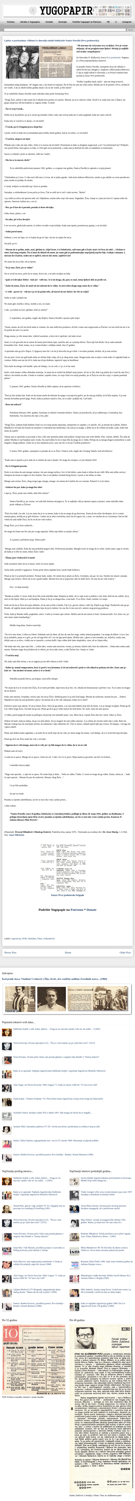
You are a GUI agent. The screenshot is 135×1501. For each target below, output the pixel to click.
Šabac (39, 938)
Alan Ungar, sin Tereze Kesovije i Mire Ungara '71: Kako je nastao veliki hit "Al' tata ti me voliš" (55, 1085)
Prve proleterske (114, 57)
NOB (24, 938)
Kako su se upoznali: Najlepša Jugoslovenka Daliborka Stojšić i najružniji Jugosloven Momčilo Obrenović (59, 1071)
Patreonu (77, 909)
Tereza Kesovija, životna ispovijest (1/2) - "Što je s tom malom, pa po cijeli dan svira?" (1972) (54, 1043)
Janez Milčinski (16, 835)
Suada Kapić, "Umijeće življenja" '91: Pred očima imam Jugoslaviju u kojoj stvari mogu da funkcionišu (58, 1099)
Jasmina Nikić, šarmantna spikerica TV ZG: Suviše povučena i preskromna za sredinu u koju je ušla (56, 1126)
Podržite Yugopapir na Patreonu (87, 22)
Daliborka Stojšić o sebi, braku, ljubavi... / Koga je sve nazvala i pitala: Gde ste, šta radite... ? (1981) (56, 1029)
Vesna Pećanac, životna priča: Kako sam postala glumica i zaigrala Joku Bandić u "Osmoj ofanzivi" (56, 1057)
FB (108, 22)
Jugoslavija (16, 938)
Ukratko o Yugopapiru (30, 22)
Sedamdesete (49, 938)
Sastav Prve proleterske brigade (67, 895)
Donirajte (63, 22)
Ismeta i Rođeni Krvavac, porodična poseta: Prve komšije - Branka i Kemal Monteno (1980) (53, 1154)
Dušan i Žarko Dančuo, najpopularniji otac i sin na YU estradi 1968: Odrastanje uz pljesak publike (55, 1140)
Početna (10, 22)
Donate (91, 909)
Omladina (32, 938)
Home (68, 952)
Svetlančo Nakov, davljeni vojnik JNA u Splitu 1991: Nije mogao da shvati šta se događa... (52, 1113)
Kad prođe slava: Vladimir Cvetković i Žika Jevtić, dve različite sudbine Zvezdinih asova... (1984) (54, 979)
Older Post (125, 952)
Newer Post (10, 952)
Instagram (126, 22)
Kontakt (49, 22)
